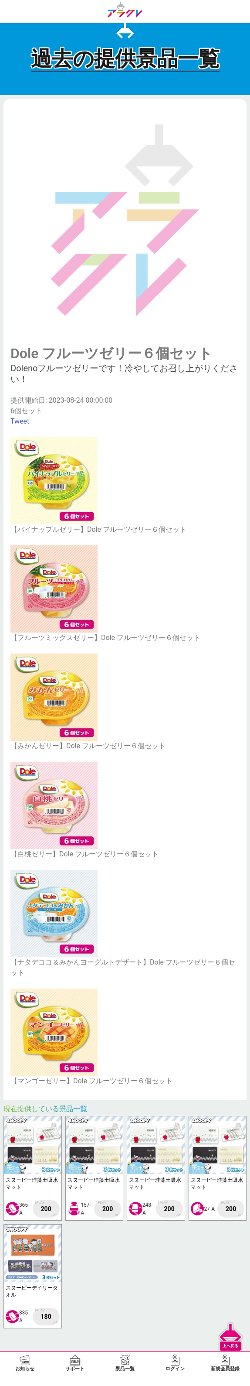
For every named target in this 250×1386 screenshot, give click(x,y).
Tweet (19, 421)
